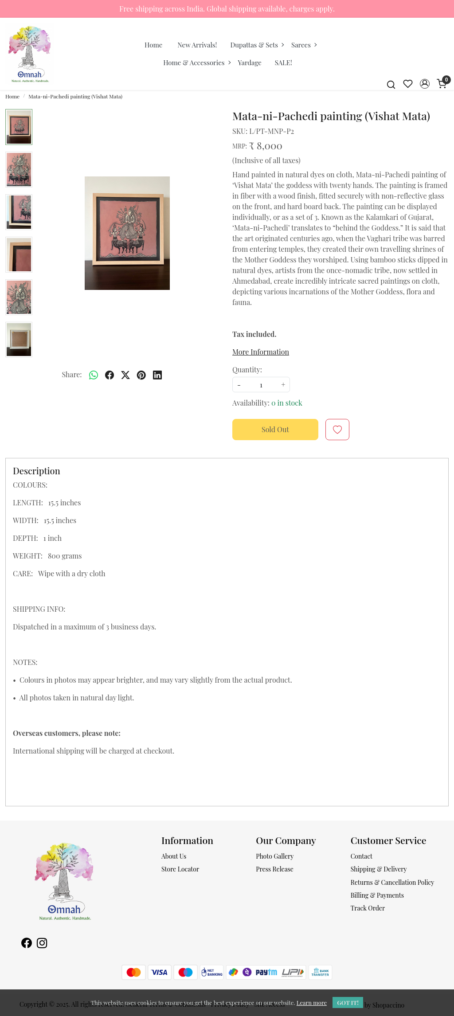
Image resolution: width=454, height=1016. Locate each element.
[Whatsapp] (94, 374)
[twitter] (125, 374)
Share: (72, 374)
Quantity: (247, 369)
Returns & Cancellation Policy (392, 882)
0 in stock (286, 402)
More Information (260, 351)
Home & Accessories (196, 62)
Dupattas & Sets (256, 44)
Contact (361, 856)
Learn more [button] (312, 1002)
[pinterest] (141, 374)
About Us (173, 856)
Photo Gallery (275, 856)
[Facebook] (26, 944)
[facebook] (109, 374)
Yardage (250, 62)
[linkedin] (157, 374)
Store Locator (180, 869)
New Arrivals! (197, 44)
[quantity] (261, 384)
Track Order (368, 908)
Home (153, 44)
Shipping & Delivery (379, 869)
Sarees (303, 44)
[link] (391, 84)
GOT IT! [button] (348, 1002)
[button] (424, 84)
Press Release (275, 869)
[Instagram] (42, 944)
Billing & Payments (377, 895)
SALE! (283, 62)
